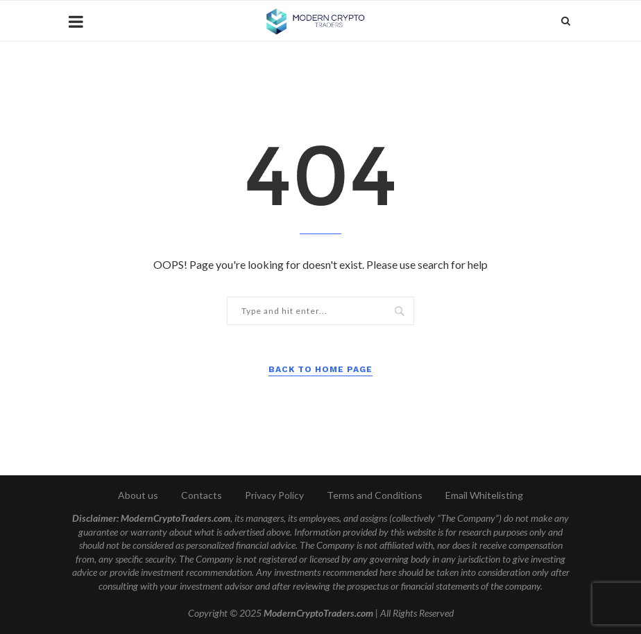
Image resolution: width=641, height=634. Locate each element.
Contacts (201, 495)
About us (138, 495)
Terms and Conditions (374, 495)
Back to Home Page (320, 369)
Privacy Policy (274, 495)
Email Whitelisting (484, 495)
